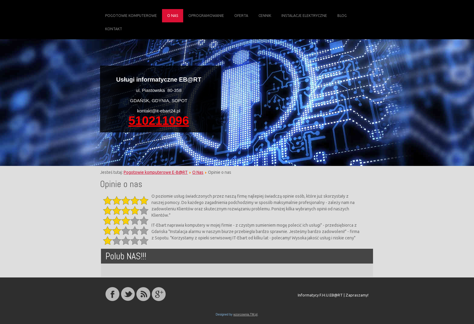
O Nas (172, 16)
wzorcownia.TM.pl (245, 314)
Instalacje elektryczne (304, 16)
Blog (342, 16)
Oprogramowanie (206, 16)
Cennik (264, 16)
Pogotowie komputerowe (131, 16)
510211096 (158, 120)
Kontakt (113, 29)
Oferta (241, 16)
